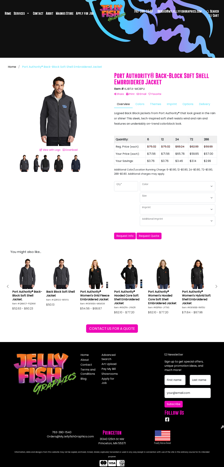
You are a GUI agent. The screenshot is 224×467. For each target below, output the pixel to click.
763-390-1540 (143, 11)
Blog (83, 379)
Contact (38, 13)
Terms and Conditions (87, 372)
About (49, 13)
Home (8, 13)
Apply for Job (84, 13)
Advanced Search (108, 357)
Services (19, 13)
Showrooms (110, 374)
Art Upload (109, 364)
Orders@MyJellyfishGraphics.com (70, 436)
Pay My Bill (109, 369)
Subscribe (173, 404)
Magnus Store (65, 13)
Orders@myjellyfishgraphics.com (180, 11)
